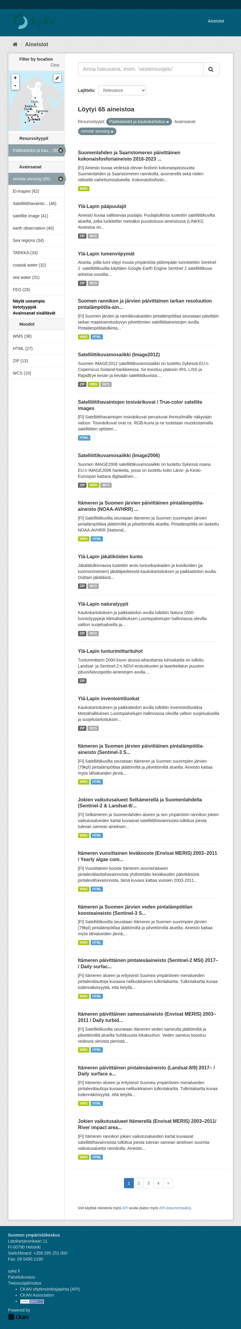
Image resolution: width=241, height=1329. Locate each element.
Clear (54, 65)
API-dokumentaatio (174, 1208)
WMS (84, 188)
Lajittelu (86, 90)
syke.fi (14, 1271)
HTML (96, 337)
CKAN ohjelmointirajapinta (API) (50, 1289)
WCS (93, 236)
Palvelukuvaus (21, 1277)
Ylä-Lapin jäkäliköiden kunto (110, 556)
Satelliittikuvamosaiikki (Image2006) (119, 455)
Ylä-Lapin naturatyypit (103, 604)
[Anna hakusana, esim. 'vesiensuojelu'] (140, 69)
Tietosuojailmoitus (25, 1283)
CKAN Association (37, 1295)
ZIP (82, 236)
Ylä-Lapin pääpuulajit (102, 206)
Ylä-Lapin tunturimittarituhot (110, 651)
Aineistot (216, 21)
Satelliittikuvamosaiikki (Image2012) (119, 354)
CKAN (18, 1317)
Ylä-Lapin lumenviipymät (106, 253)
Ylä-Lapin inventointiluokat (108, 698)
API (125, 1208)
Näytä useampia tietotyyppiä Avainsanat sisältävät (34, 307)
